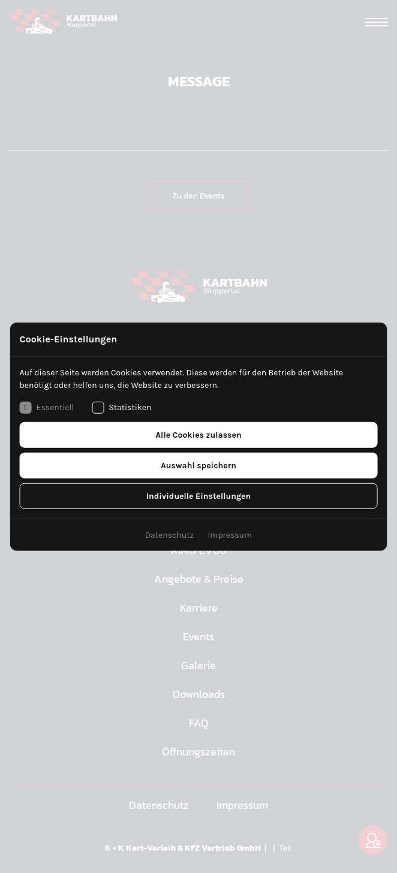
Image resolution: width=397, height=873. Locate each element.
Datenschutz (169, 534)
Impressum (229, 534)
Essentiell (47, 407)
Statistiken (121, 407)
